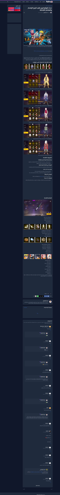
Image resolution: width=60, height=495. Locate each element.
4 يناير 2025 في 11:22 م (46, 424)
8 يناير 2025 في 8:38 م (46, 455)
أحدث (51, 489)
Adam (48, 407)
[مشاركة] (24, 12)
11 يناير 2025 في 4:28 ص (42, 470)
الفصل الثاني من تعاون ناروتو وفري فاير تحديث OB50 (41, 51)
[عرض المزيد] (33, 296)
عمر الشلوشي (43, 333)
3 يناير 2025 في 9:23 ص (46, 370)
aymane (47, 431)
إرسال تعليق (38, 485)
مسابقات (27, 1)
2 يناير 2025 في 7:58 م (46, 341)
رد (50, 330)
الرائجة (24, 1)
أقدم (24, 489)
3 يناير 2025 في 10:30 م (46, 386)
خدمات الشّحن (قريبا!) (17, 1)
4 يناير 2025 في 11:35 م (42, 348)
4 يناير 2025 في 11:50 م (42, 415)
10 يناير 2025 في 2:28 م (46, 463)
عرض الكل (25, 307)
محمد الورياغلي (42, 469)
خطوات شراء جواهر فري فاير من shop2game (36, 472)
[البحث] (8, 1)
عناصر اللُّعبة (37, 1)
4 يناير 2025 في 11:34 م (42, 334)
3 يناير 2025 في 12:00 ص (46, 356)
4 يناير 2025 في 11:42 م (46, 432)
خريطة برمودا (41, 176)
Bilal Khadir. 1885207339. (44, 326)
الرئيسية (43, 1)
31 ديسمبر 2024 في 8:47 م (45, 327)
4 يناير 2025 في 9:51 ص (46, 394)
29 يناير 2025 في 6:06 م (46, 479)
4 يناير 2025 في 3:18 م (46, 408)
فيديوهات (45, 293)
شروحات (32, 1)
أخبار (40, 1)
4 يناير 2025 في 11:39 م (42, 377)
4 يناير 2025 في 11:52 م (42, 400)
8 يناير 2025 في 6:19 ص (46, 448)
